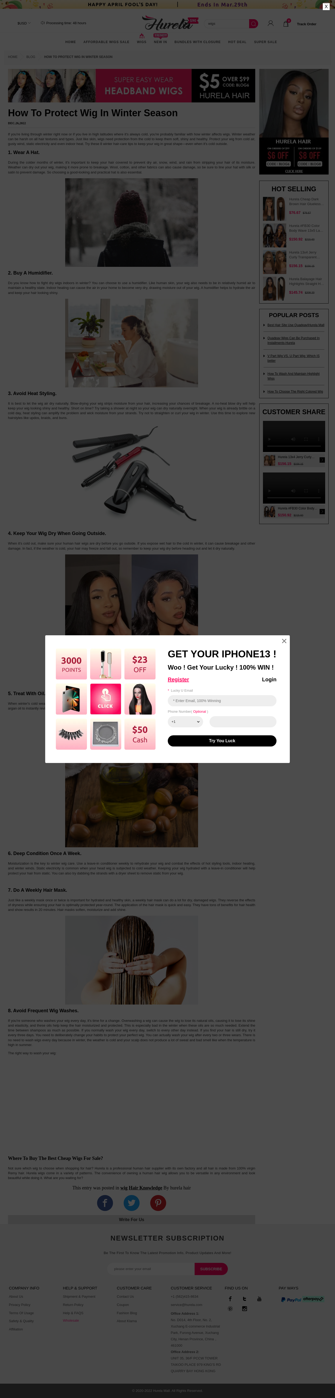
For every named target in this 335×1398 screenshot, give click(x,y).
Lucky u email (180, 690)
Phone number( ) (188, 711)
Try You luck (222, 741)
